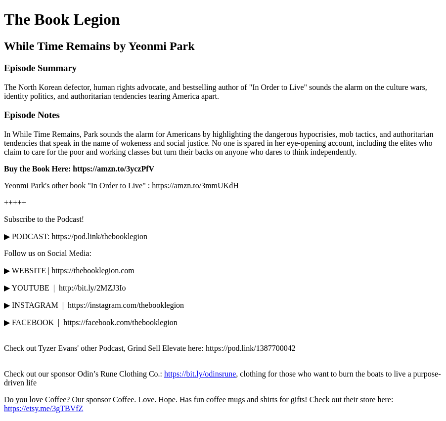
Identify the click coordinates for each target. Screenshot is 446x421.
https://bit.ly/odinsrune (200, 374)
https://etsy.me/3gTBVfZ (43, 408)
